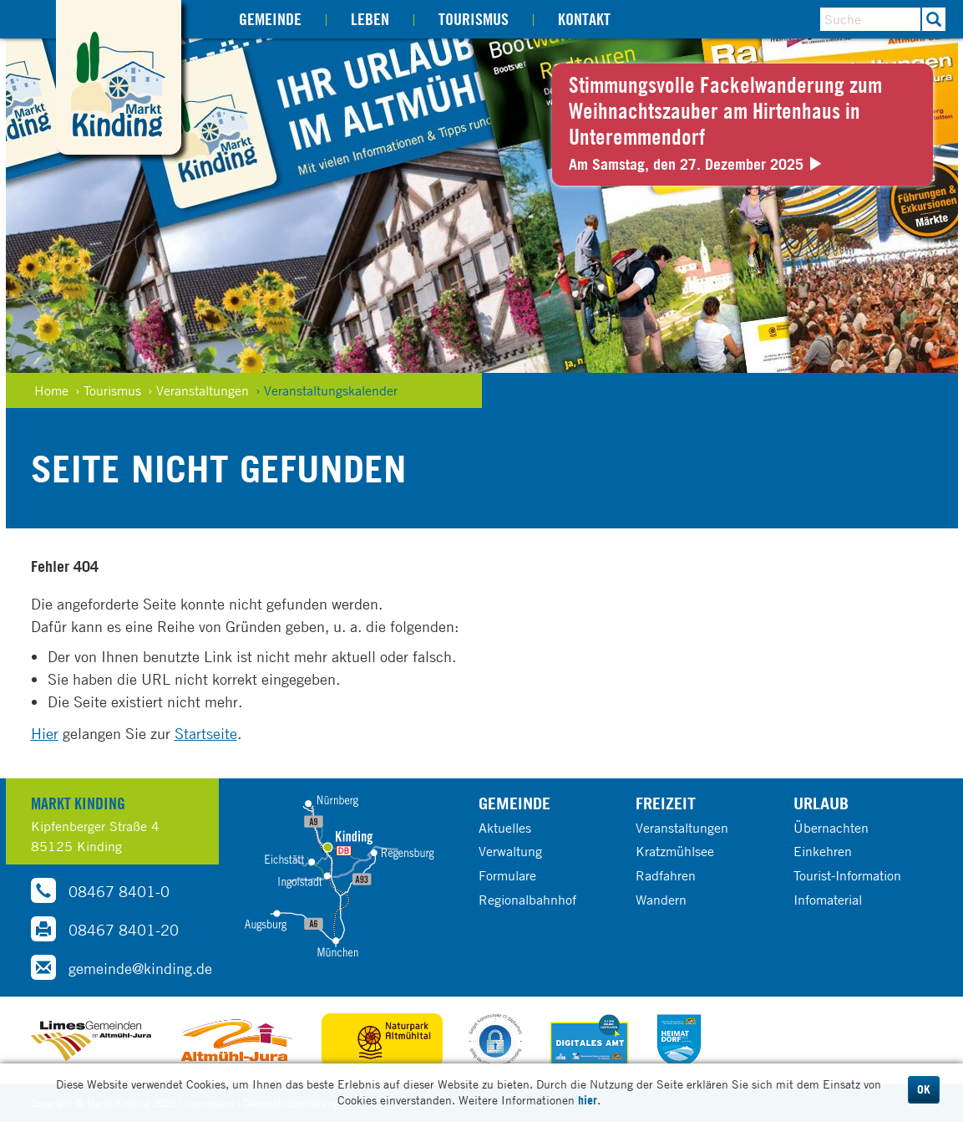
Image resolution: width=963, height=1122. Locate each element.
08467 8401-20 (105, 928)
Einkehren (822, 851)
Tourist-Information (847, 875)
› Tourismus (108, 390)
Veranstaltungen (682, 827)
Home (51, 390)
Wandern (661, 899)
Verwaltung (510, 851)
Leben (370, 18)
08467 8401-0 (100, 890)
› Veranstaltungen (198, 390)
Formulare (507, 875)
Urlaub (821, 803)
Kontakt (584, 18)
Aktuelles (505, 827)
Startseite (206, 733)
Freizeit (666, 803)
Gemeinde (270, 18)
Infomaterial (827, 899)
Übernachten (831, 827)
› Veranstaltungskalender (327, 390)
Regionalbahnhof (527, 899)
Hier (44, 733)
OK (923, 1089)
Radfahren (666, 875)
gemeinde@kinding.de (121, 967)
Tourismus (473, 18)
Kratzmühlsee (675, 851)
